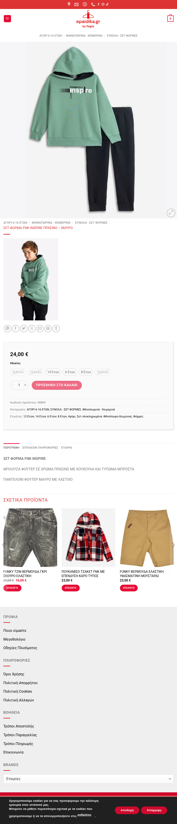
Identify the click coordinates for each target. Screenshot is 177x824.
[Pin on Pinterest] (48, 328)
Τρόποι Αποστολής (18, 726)
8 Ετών (62, 416)
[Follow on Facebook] (98, 4)
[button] (7, 18)
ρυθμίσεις (84, 815)
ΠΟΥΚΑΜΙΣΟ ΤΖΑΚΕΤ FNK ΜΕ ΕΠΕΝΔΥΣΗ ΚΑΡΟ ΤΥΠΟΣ (83, 574)
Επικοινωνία (13, 752)
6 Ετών (51, 416)
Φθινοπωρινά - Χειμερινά (84, 35)
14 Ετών (40, 416)
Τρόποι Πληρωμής (18, 744)
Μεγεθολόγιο (14, 639)
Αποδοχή (122, 810)
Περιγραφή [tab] (11, 447)
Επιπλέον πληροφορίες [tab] (40, 447)
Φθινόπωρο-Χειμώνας (117, 416)
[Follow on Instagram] (103, 4)
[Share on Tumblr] (56, 328)
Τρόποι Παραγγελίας (20, 735)
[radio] (18, 372)
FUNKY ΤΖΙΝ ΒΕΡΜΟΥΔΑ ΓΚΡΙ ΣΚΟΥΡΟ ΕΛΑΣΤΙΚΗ (25, 574)
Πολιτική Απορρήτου (20, 683)
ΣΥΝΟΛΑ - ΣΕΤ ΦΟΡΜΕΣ (122, 35)
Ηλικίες (15, 363)
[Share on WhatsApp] (7, 328)
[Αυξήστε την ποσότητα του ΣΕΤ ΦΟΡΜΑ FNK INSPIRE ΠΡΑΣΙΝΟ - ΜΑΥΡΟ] (25, 385)
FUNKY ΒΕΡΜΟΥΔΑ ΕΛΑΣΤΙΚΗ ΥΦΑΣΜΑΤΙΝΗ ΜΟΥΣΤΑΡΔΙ (142, 574)
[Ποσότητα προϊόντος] (19, 385)
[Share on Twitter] (23, 328)
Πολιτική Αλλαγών (18, 700)
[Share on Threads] (32, 328)
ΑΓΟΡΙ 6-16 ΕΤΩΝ (50, 35)
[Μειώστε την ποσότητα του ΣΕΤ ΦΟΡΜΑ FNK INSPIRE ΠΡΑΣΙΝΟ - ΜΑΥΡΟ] (13, 385)
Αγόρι (72, 416)
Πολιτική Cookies (17, 691)
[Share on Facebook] (15, 328)
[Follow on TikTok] (107, 4)
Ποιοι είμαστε (14, 630)
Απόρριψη (152, 810)
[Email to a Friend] (40, 328)
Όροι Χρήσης (13, 674)
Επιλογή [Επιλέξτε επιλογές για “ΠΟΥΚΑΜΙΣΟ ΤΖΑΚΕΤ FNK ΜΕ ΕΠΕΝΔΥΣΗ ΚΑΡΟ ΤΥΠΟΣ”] (70, 587)
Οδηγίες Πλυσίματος (20, 648)
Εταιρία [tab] (66, 447)
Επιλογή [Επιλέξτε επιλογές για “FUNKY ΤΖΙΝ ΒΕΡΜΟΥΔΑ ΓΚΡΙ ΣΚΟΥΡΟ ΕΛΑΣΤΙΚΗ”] (12, 587)
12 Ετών (28, 416)
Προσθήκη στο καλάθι (57, 385)
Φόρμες (138, 416)
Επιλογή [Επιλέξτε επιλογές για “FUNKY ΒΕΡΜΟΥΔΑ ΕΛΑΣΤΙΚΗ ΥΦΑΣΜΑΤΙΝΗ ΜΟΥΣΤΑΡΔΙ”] (128, 587)
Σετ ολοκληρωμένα (89, 416)
